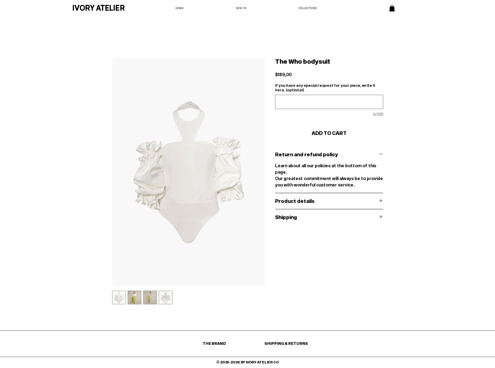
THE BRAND (215, 343)
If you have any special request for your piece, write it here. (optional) (325, 87)
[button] (392, 8)
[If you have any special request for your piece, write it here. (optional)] (329, 101)
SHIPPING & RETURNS (286, 343)
